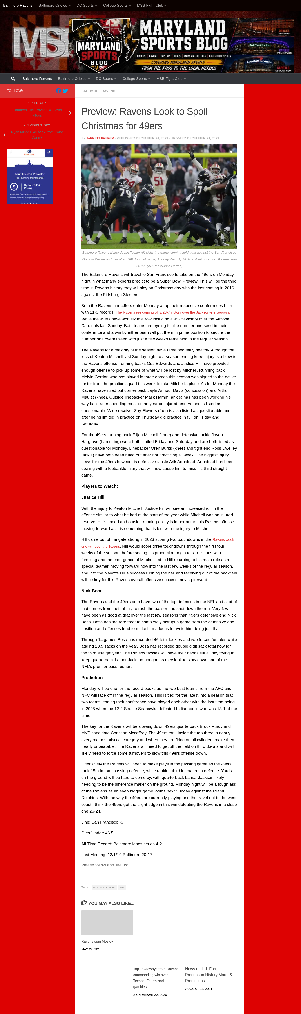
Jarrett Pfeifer (101, 138)
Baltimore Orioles (53, 5)
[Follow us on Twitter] (65, 90)
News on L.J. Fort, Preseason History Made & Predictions (208, 974)
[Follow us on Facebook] (58, 90)
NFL (122, 886)
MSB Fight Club (150, 5)
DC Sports (85, 5)
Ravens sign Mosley (99, 941)
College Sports (115, 5)
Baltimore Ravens (18, 5)
